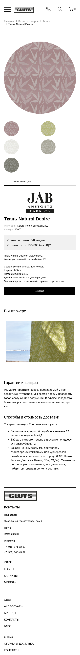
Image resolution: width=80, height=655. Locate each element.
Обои (8, 562)
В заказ (39, 290)
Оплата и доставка (19, 643)
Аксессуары (13, 606)
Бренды (10, 613)
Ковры (9, 569)
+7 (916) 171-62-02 (14, 546)
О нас (8, 637)
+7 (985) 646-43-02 (14, 552)
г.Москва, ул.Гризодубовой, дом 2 (23, 521)
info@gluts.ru (11, 533)
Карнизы (11, 575)
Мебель (10, 582)
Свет (7, 599)
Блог (7, 626)
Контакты (48, 9)
